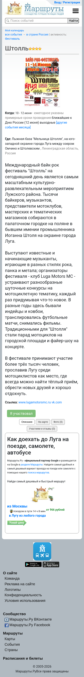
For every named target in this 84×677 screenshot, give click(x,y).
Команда (12, 578)
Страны (11, 650)
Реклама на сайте (20, 584)
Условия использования (25, 600)
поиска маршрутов (38, 472)
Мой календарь (14, 30)
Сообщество (14, 614)
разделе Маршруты (32, 464)
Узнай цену (16, 522)
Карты (10, 639)
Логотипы (13, 589)
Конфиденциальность (23, 595)
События (12, 644)
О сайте (10, 573)
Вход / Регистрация (67, 2)
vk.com (57, 402)
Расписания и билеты (23, 658)
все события (13, 34)
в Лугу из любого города (27, 515)
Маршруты (13, 633)
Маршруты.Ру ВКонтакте (30, 619)
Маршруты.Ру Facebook (29, 625)
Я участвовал (21, 413)
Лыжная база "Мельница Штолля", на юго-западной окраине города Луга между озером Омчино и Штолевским (40, 143)
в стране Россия (37, 34)
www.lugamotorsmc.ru (34, 402)
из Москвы (17, 506)
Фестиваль (12, 38)
